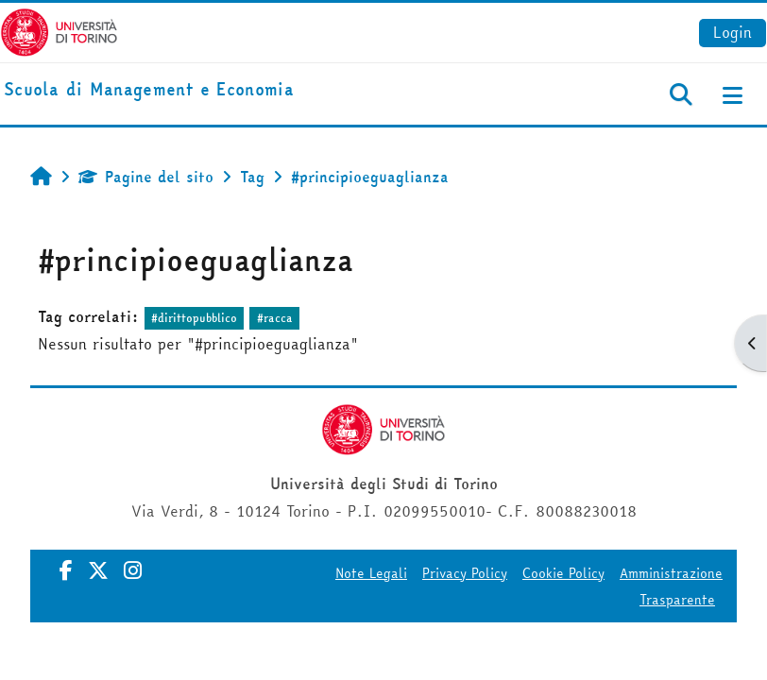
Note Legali (371, 573)
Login (732, 32)
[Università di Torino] (59, 30)
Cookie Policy (563, 573)
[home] (149, 90)
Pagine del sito (145, 176)
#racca (275, 318)
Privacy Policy (464, 573)
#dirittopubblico (194, 318)
